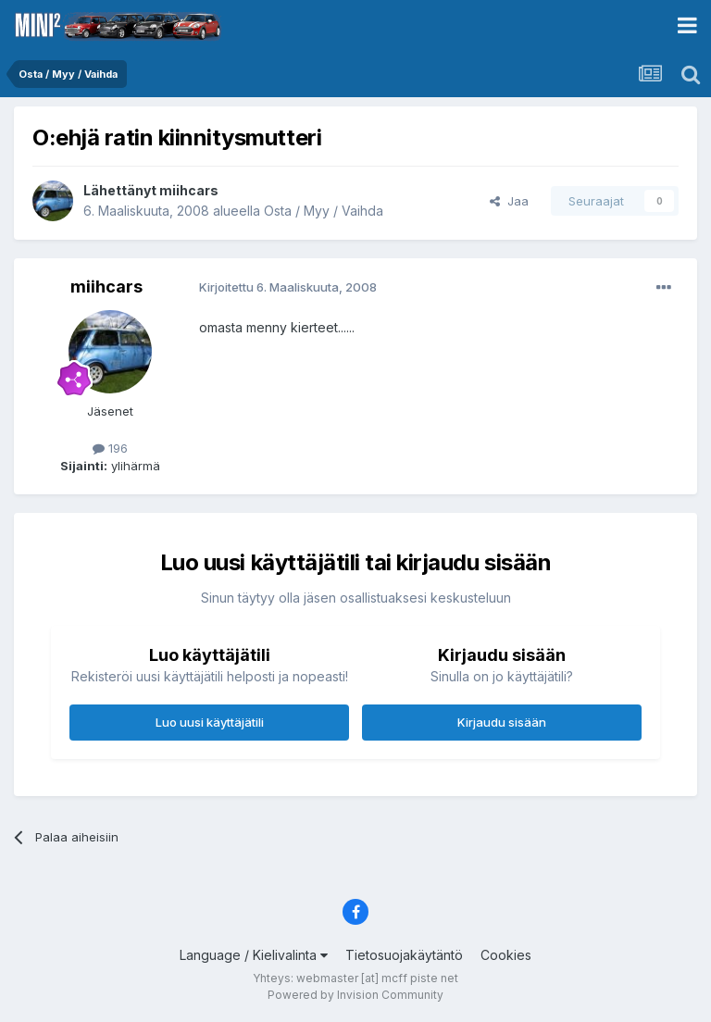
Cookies (505, 955)
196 (110, 448)
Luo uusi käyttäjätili (210, 722)
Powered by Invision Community (355, 995)
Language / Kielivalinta (254, 955)
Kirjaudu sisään (501, 722)
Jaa (509, 200)
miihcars (188, 190)
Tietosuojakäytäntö (404, 955)
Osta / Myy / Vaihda (323, 210)
